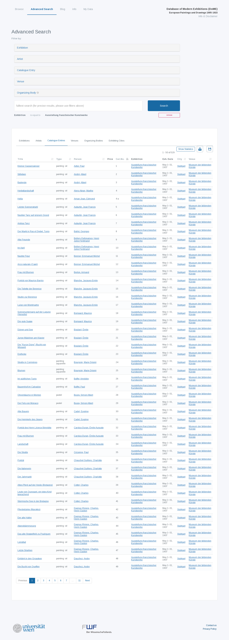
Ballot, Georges (81, 231)
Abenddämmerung (27, 526)
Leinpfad (22, 542)
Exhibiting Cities (116, 140)
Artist (20, 59)
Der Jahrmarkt (24, 477)
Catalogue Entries (56, 140)
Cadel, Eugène (81, 411)
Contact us (211, 625)
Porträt (21, 460)
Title (20, 159)
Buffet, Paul (79, 387)
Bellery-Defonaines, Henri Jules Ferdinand (86, 239)
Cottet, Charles (81, 485)
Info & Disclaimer (208, 16)
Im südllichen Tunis (27, 379)
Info (74, 9)
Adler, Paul (79, 166)
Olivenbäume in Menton (29, 395)
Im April (21, 248)
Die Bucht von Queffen (29, 566)
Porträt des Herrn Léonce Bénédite (34, 427)
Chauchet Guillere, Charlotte (88, 460)
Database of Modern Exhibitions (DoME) (192, 11)
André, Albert (80, 174)
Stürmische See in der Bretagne (33, 501)
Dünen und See (25, 329)
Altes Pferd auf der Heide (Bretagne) (35, 485)
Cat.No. (120, 159)
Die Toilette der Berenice (30, 289)
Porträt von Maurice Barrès (30, 280)
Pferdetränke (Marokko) (29, 509)
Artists (39, 140)
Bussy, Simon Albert (83, 395)
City (179, 159)
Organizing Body (26, 92)
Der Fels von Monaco (28, 403)
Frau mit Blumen (26, 272)
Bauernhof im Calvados (29, 387)
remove (169, 115)
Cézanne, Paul (81, 452)
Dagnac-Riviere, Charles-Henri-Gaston (86, 509)
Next (87, 580)
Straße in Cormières (27, 362)
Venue (20, 81)
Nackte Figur (24, 256)
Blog (62, 9)
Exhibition (22, 47)
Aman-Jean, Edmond (84, 199)
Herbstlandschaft (26, 190)
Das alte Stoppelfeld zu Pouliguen (34, 534)
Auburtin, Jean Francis (85, 207)
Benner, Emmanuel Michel (87, 256)
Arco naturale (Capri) (28, 264)
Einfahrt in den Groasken (30, 558)
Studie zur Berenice (27, 297)
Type (59, 159)
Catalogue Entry (26, 70)
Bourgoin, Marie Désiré (85, 362)
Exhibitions (24, 140)
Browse (19, 9)
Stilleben (22, 174)
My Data (88, 9)
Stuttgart (181, 166)
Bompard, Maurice (83, 313)
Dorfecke (22, 354)
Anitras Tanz (24, 223)
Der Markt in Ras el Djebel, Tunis (33, 231)
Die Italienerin (24, 468)
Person (77, 159)
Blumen (21, 370)
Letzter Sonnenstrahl (28, 207)
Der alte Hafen (25, 517)
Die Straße (23, 452)
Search (164, 105)
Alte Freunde (24, 239)
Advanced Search (42, 9)
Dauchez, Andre (82, 558)
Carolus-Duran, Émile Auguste (89, 427)
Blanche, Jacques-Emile (86, 280)
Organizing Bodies (93, 140)
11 (79, 580)
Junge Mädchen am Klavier (31, 338)
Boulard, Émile (81, 329)
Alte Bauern (23, 411)
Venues (74, 140)
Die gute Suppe (25, 321)
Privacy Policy (209, 629)
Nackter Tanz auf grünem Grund (33, 215)
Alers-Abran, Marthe (83, 190)
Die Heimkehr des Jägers (30, 419)
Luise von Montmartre (28, 305)
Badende (22, 182)
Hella (20, 199)
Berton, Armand (81, 272)
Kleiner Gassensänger (29, 166)
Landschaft (23, 444)
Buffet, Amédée (81, 379)
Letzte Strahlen (25, 550)
